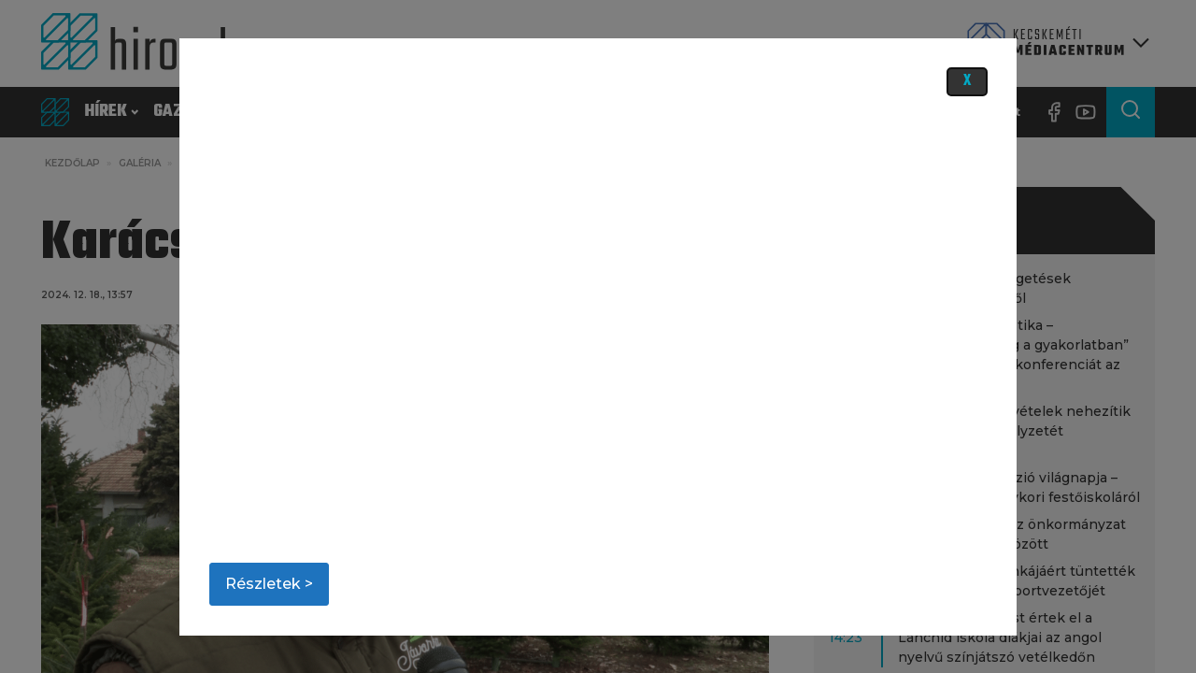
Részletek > (269, 584)
